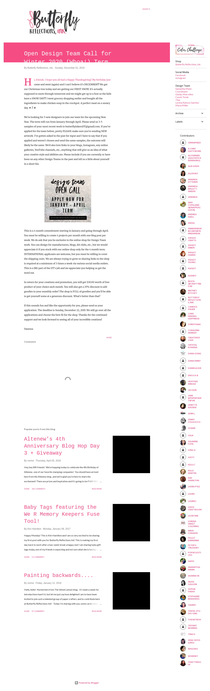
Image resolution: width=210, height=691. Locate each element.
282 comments (38, 489)
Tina (177, 99)
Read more (97, 489)
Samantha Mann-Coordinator (183, 90)
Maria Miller (181, 105)
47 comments (38, 611)
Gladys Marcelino (184, 94)
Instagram (180, 78)
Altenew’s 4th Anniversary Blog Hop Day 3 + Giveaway (62, 446)
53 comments (38, 557)
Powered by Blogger (87, 682)
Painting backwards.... (58, 576)
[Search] (146, 9)
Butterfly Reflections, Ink (188, 64)
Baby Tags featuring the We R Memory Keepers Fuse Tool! (62, 514)
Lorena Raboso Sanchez (187, 102)
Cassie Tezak (182, 97)
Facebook (180, 75)
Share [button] (109, 338)
